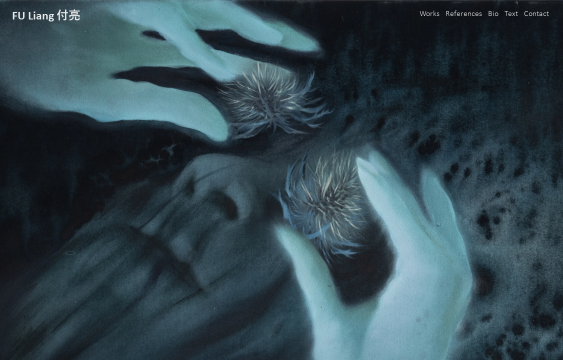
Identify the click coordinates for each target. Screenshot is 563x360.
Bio (493, 14)
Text (511, 14)
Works (430, 14)
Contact (536, 14)
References (464, 14)
